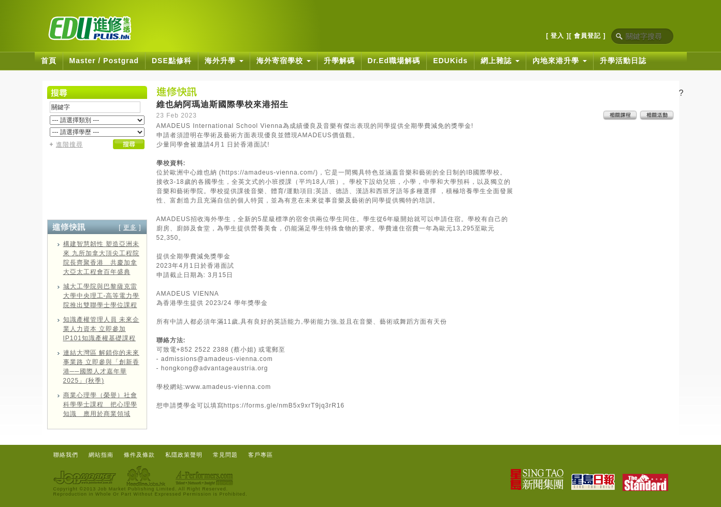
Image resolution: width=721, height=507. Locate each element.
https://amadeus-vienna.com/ (268, 172)
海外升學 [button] (224, 60)
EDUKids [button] (450, 60)
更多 (130, 227)
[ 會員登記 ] (587, 35)
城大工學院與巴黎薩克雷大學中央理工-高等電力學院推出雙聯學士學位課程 (101, 296)
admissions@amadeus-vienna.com (217, 359)
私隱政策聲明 (184, 455)
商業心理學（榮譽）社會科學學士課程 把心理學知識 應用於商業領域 (100, 404)
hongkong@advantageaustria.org (214, 368)
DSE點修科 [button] (172, 60)
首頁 (48, 60)
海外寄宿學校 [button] (283, 60)
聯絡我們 (65, 455)
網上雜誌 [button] (500, 60)
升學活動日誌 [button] (623, 60)
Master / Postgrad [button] (104, 60)
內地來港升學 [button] (559, 60)
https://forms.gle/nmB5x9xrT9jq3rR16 (284, 405)
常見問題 (225, 455)
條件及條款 (139, 455)
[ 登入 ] (557, 35)
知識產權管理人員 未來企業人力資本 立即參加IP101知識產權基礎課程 (101, 329)
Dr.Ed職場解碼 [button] (394, 60)
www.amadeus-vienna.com (228, 386)
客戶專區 (260, 455)
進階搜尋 (69, 144)
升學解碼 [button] (339, 60)
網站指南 (101, 455)
